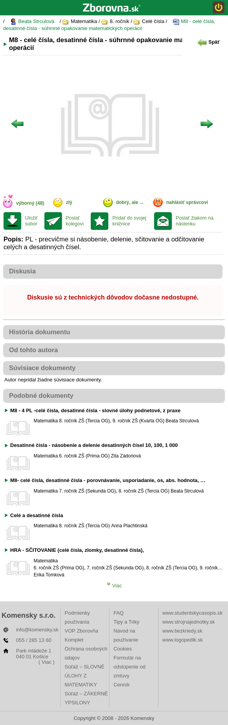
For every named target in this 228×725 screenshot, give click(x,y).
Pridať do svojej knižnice (129, 221)
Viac (114, 586)
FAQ (118, 613)
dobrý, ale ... (130, 202)
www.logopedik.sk (182, 640)
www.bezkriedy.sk (182, 631)
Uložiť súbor (31, 221)
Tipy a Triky (126, 622)
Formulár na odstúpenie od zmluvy (129, 667)
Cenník (121, 685)
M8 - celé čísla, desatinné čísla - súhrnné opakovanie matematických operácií (109, 24)
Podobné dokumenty (41, 395)
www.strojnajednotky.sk (188, 622)
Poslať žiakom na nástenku (194, 221)
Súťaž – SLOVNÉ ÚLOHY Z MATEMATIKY (84, 676)
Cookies (122, 649)
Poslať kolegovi (75, 221)
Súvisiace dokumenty (42, 368)
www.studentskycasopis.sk (192, 613)
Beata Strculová (32, 21)
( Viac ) (46, 662)
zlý (69, 202)
